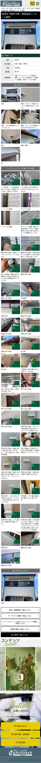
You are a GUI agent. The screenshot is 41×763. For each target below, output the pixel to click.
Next (36, 668)
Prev (5, 668)
